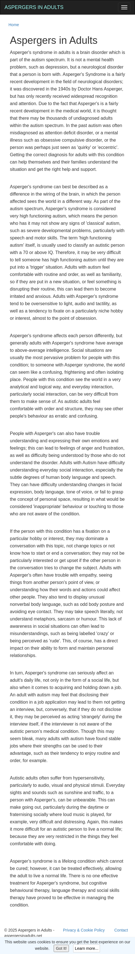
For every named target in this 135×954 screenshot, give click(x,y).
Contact (121, 930)
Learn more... (86, 948)
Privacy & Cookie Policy (84, 930)
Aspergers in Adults (34, 7)
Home (13, 24)
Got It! (61, 948)
